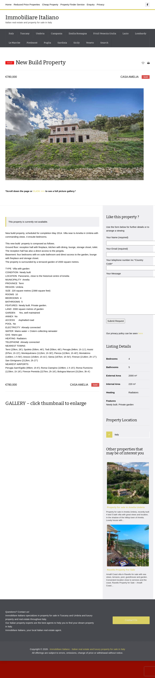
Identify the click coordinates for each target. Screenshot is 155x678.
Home (8, 4)
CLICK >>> (38, 191)
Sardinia (62, 42)
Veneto (90, 42)
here (141, 336)
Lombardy (140, 33)
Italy (11, 33)
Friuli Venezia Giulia (104, 33)
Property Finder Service (72, 4)
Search (104, 42)
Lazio (126, 33)
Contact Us (131, 622)
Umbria (40, 33)
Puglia (47, 42)
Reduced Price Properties (27, 4)
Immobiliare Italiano (32, 17)
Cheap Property (50, 4)
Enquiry (91, 4)
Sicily (77, 42)
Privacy (100, 4)
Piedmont (32, 42)
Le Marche (14, 42)
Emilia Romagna (78, 33)
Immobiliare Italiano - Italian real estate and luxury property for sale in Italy (87, 651)
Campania (56, 33)
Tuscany (24, 33)
